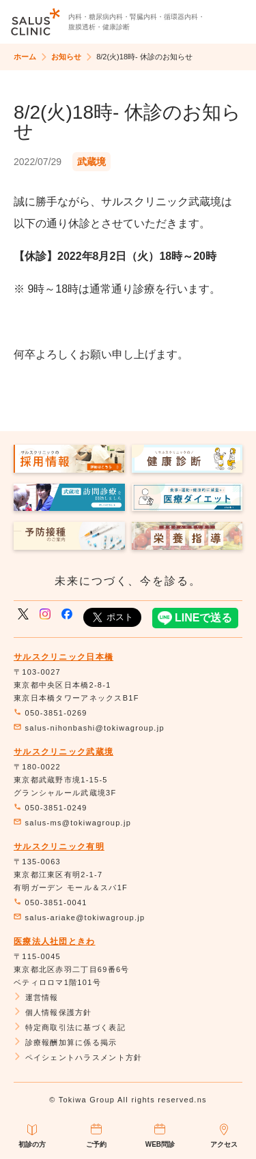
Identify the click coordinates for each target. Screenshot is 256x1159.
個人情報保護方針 (53, 1012)
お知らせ (66, 57)
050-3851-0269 (50, 713)
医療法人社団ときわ (55, 941)
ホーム (25, 57)
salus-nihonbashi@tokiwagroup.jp (89, 728)
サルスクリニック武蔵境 (63, 752)
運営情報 (36, 997)
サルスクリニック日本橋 (63, 657)
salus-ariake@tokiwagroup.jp (79, 917)
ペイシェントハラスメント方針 (78, 1057)
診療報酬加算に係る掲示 (65, 1042)
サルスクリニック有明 (59, 846)
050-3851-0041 (50, 902)
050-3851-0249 (50, 808)
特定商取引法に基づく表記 (70, 1027)
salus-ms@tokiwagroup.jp (72, 823)
